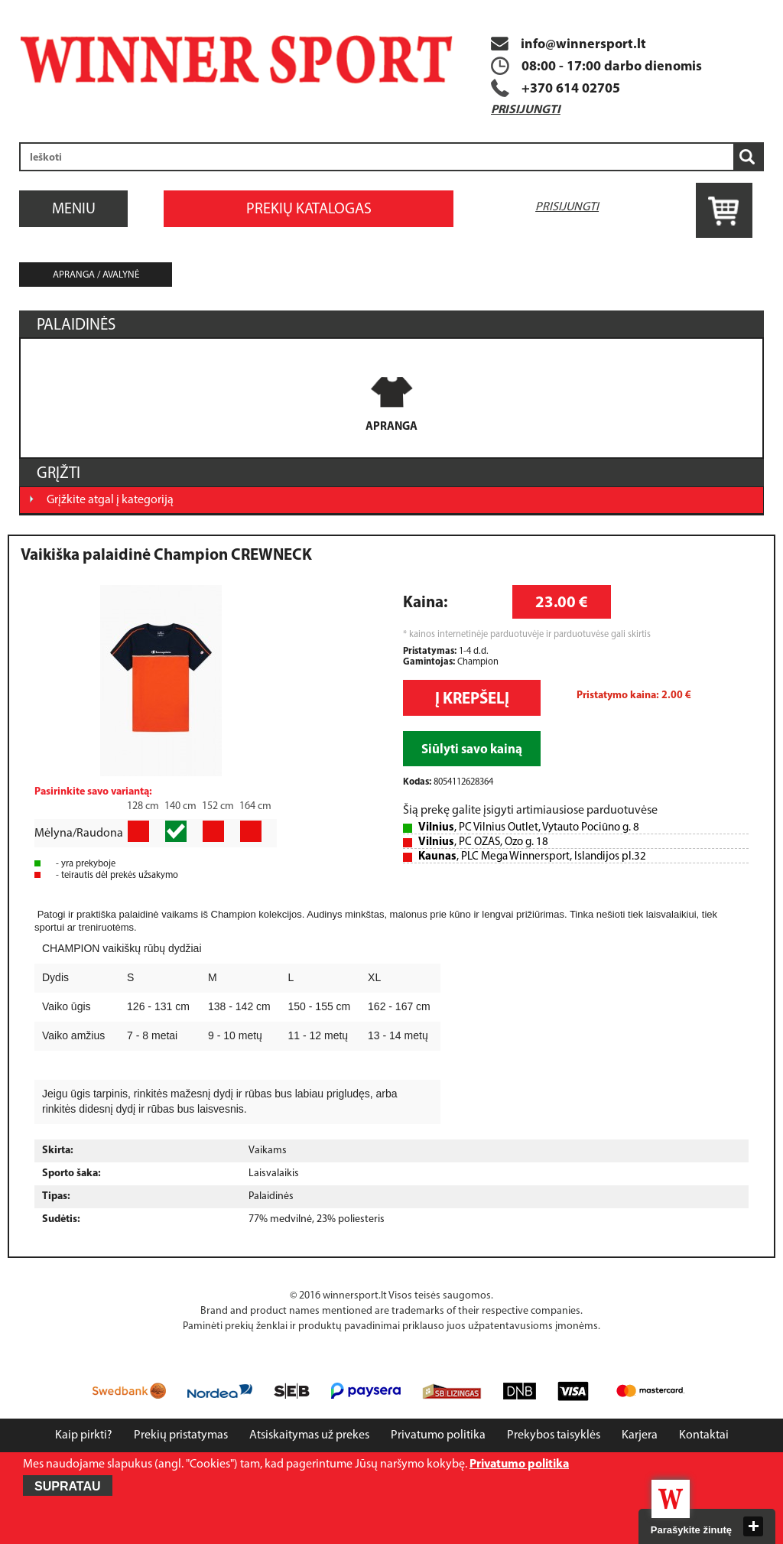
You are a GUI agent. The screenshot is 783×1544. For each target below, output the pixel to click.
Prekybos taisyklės (553, 1435)
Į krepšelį (472, 699)
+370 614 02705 (570, 89)
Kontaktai (704, 1435)
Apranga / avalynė (96, 275)
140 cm (180, 806)
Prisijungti (525, 110)
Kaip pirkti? (83, 1435)
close (753, 1526)
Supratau (67, 1486)
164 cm (255, 806)
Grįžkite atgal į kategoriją (110, 500)
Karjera (640, 1435)
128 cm (143, 806)
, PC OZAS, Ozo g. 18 (483, 842)
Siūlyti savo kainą (471, 749)
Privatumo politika (438, 1435)
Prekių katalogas (309, 209)
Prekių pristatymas (181, 1435)
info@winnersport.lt (568, 44)
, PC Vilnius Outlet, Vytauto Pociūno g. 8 (528, 828)
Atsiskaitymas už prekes (309, 1435)
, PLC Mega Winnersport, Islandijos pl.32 (532, 857)
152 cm (218, 806)
